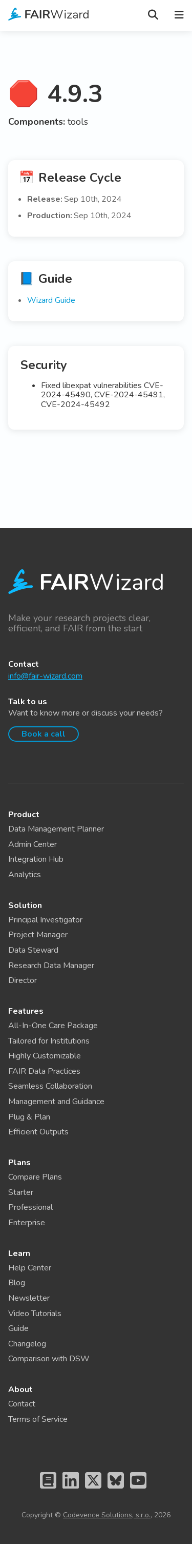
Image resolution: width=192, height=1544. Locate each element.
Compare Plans (35, 1177)
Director (22, 980)
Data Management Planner (56, 829)
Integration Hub (35, 859)
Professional (30, 1207)
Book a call (44, 734)
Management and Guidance (56, 1101)
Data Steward (33, 950)
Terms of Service (38, 1419)
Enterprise (26, 1222)
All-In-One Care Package (53, 1025)
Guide (18, 1328)
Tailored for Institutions (49, 1041)
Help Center (29, 1267)
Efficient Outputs (38, 1131)
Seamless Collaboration (50, 1086)
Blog (16, 1282)
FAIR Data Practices (44, 1071)
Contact (21, 1404)
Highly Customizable (44, 1056)
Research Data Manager (51, 965)
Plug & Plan (29, 1117)
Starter (20, 1192)
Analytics (24, 874)
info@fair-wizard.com (45, 676)
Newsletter (29, 1298)
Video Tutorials (34, 1313)
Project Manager (38, 934)
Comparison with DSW (49, 1358)
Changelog (27, 1343)
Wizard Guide (51, 300)
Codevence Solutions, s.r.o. (107, 1515)
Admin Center (32, 844)
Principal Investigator (45, 919)
